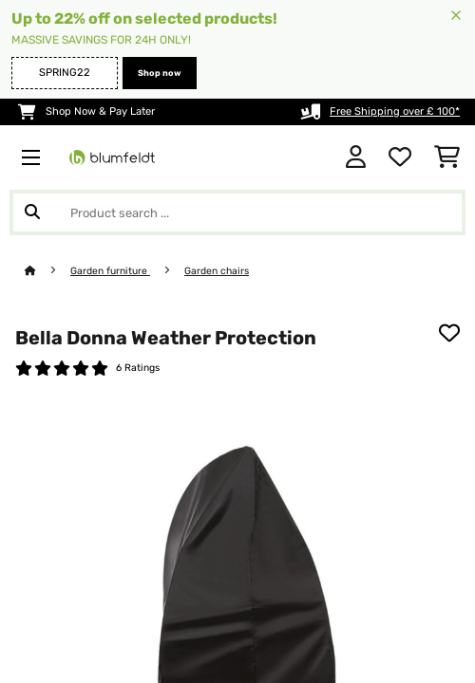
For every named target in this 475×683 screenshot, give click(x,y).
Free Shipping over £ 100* (395, 111)
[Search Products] (238, 212)
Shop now (159, 73)
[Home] (47, 271)
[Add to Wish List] (449, 333)
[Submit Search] (32, 212)
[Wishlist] (400, 157)
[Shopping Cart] (447, 157)
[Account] (356, 157)
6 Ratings (138, 367)
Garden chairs (216, 271)
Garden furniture (110, 271)
